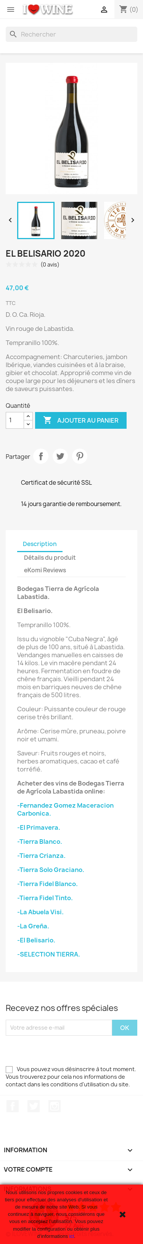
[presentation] (64, 1050)
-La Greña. (33, 926)
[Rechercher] (71, 34)
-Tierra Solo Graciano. (50, 870)
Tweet (60, 456)
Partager (40, 456)
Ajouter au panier (81, 420)
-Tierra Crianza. (41, 855)
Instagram (54, 1106)
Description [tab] (40, 544)
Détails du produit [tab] (50, 558)
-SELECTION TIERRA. (48, 954)
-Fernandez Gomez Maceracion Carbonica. (65, 809)
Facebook (12, 1106)
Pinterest (79, 456)
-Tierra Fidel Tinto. (45, 898)
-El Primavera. (38, 827)
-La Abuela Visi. (40, 912)
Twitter (33, 1106)
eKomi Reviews (45, 570)
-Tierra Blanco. (39, 841)
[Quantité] (15, 420)
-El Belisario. (36, 940)
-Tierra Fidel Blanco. (47, 884)
